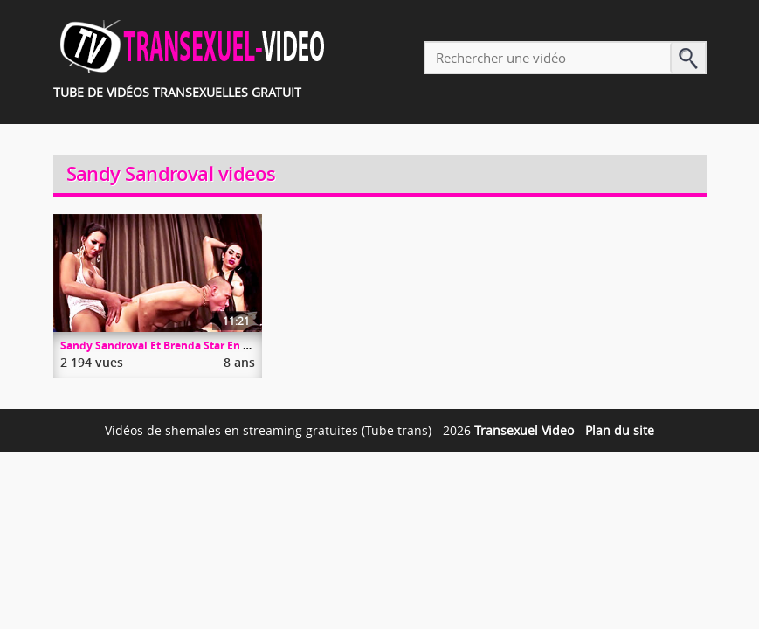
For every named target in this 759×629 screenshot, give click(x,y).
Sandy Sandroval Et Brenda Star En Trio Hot (171, 345)
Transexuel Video (524, 430)
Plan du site (619, 430)
